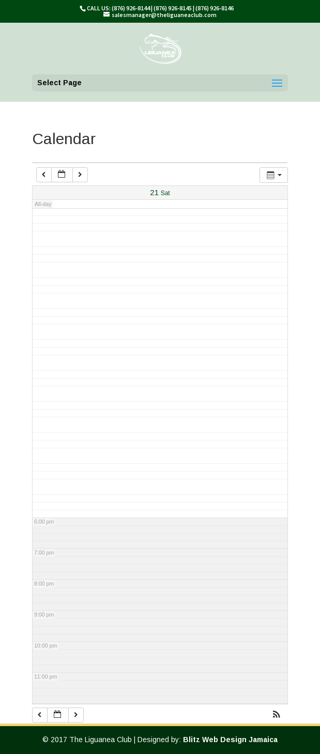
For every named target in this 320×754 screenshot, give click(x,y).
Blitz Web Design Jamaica (230, 739)
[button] (276, 715)
